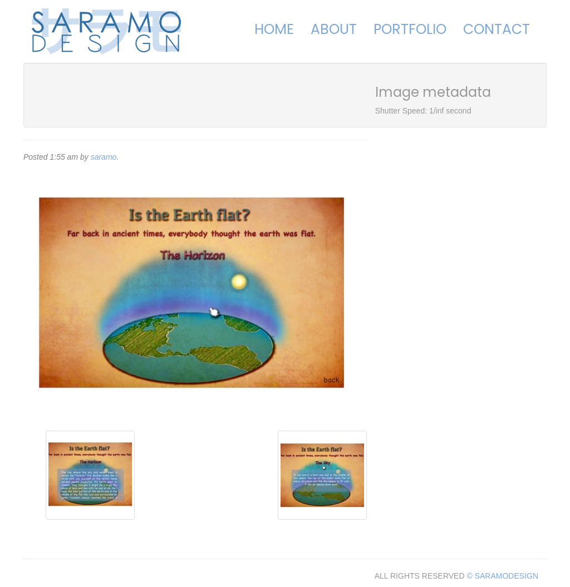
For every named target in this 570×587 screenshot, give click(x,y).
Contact (496, 29)
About (334, 29)
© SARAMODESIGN (502, 575)
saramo (104, 156)
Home (274, 29)
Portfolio (410, 29)
